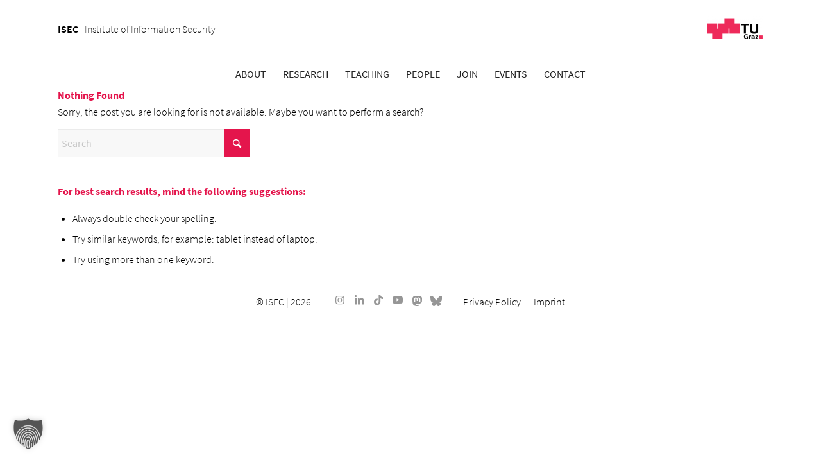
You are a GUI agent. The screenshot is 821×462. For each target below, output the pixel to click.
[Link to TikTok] (378, 299)
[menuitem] (251, 74)
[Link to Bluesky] (436, 299)
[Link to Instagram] (340, 299)
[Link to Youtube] (397, 299)
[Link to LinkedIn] (359, 299)
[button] (28, 434)
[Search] (154, 143)
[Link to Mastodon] (417, 299)
